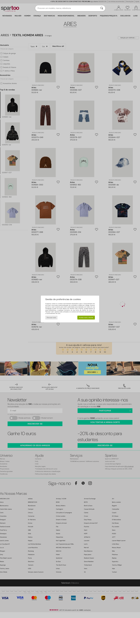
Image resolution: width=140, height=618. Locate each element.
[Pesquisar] (101, 8)
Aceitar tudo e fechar (86, 317)
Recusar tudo (51, 317)
